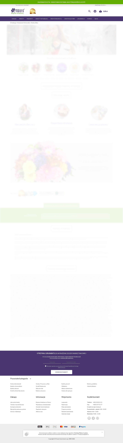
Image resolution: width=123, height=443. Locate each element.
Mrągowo (26, 298)
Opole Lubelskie (90, 299)
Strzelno (58, 331)
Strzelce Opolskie (56, 305)
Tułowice (61, 307)
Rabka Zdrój (47, 302)
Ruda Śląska (53, 276)
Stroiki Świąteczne (41, 386)
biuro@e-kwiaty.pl (96, 407)
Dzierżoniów (20, 291)
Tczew (39, 280)
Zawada (26, 310)
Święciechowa (80, 333)
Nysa (45, 283)
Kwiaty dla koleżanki (15, 384)
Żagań (89, 336)
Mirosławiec (94, 323)
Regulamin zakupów (41, 409)
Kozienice (56, 320)
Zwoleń (71, 310)
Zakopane (108, 308)
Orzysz (74, 326)
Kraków (19, 275)
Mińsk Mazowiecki (96, 283)
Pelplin (35, 327)
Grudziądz (33, 278)
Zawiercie (34, 282)
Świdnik (20, 285)
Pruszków (96, 279)
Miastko (91, 296)
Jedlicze (102, 317)
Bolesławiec (13, 285)
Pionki (30, 301)
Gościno (106, 315)
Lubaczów (68, 321)
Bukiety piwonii (66, 384)
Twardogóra (19, 334)
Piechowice (25, 301)
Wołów (16, 336)
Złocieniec (67, 336)
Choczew (42, 288)
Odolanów (35, 326)
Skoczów (84, 330)
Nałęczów (62, 298)
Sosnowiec (107, 275)
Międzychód (71, 323)
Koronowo (40, 320)
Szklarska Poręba (26, 333)
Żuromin (65, 310)
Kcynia (65, 318)
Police (78, 301)
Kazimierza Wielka (36, 294)
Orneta (64, 326)
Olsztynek (52, 326)
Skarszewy (78, 330)
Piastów (45, 327)
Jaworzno (39, 278)
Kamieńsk (49, 318)
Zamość (83, 279)
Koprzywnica (32, 320)
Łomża (88, 279)
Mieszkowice (13, 298)
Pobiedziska (75, 327)
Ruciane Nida (97, 302)
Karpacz (12, 294)
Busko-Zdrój (13, 288)
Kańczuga (55, 318)
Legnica (27, 278)
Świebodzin (101, 305)
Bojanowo (87, 311)
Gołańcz (83, 315)
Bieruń (48, 311)
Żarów (93, 336)
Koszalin (18, 278)
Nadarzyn (56, 298)
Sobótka (105, 330)
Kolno (97, 318)
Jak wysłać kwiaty (15, 402)
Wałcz (94, 307)
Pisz (60, 327)
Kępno (70, 318)
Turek (66, 307)
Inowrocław (54, 279)
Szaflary (90, 331)
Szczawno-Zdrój (14, 307)
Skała (51, 304)
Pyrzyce (41, 302)
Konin (84, 278)
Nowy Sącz (60, 278)
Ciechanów (55, 283)
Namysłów (69, 298)
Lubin (48, 279)
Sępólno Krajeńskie (42, 330)
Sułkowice (70, 331)
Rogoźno (95, 329)
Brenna (24, 312)
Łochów (26, 296)
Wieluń (73, 334)
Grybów (39, 317)
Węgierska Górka (55, 334)
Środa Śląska (55, 333)
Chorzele (52, 288)
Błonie (46, 286)
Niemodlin (82, 298)
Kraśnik (37, 295)
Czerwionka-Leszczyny (79, 314)
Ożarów (104, 326)
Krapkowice (31, 295)
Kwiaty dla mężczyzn (67, 391)
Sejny (34, 330)
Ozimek (13, 301)
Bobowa (51, 286)
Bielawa (25, 286)
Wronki (21, 336)
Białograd (12, 286)
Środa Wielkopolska (27, 305)
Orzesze (69, 326)
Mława (104, 323)
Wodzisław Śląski (75, 282)
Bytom (35, 276)
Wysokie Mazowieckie (67, 308)
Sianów (50, 330)
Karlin (108, 292)
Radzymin (60, 302)
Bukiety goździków (92, 384)
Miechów (52, 323)
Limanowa (100, 295)
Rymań (22, 330)
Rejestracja (65, 404)
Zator (42, 336)
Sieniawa (62, 330)
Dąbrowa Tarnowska (34, 289)
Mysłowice (79, 278)
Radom (101, 275)
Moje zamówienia (66, 407)
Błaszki (41, 286)
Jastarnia (56, 292)
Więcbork (84, 334)
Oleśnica (66, 299)
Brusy (28, 312)
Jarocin (48, 292)
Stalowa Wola (46, 280)
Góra (110, 315)
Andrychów (69, 285)
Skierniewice (67, 282)
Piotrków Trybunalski (64, 279)
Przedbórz (13, 302)
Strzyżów (64, 305)
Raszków (82, 329)
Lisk (18, 296)
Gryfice (25, 292)
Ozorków (98, 326)
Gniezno (12, 279)
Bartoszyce (91, 285)
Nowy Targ (44, 299)
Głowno (37, 315)
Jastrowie (92, 317)
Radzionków (75, 329)
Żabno (103, 308)
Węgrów (63, 334)
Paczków (18, 301)
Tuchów (12, 334)
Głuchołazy (50, 315)
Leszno (78, 279)
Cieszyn (80, 288)
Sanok (25, 304)
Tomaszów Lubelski (36, 307)
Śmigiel (49, 333)
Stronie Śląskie (40, 331)
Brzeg (98, 286)
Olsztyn (80, 275)
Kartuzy (18, 294)
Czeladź (108, 288)
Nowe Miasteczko (36, 299)
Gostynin (95, 315)
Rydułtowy (13, 330)
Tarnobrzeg (100, 282)
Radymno (68, 329)
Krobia (103, 320)
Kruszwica (13, 321)
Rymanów (13, 304)
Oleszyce (45, 326)
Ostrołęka (18, 282)
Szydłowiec (39, 333)
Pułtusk (48, 329)
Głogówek (48, 291)
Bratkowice (87, 286)
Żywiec (80, 310)
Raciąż (59, 329)
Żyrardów (31, 285)
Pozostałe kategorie (20, 378)
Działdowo (13, 315)
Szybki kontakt (93, 397)
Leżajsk (84, 295)
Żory (92, 279)
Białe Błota (19, 286)
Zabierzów (87, 308)
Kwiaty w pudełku (42, 18)
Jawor (97, 317)
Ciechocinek (74, 288)
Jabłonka (80, 317)
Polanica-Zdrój (72, 301)
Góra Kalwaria (73, 291)
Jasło (52, 292)
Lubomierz (90, 321)
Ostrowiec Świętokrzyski (22, 279)
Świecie (107, 305)
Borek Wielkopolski (101, 311)
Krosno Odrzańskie (45, 295)
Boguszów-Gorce (79, 311)
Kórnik (86, 320)
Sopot (15, 305)
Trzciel (43, 307)
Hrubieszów (62, 317)
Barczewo (29, 311)
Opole (97, 275)
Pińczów (56, 327)
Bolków (93, 311)
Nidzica (61, 324)
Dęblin (47, 289)
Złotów (84, 336)
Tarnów (108, 276)
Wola (11, 336)
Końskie (78, 294)
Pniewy (70, 327)
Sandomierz (19, 304)
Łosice (31, 296)
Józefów (34, 318)
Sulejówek (64, 331)
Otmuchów (109, 299)
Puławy (83, 282)
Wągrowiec (47, 334)
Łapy (101, 321)
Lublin (54, 275)
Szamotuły (102, 331)
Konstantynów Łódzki (22, 320)
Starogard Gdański (91, 282)
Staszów (22, 331)
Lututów (55, 296)
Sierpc (67, 330)
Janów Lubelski (41, 292)
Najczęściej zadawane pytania (18, 409)
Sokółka (110, 330)
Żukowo (108, 336)
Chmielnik (36, 288)
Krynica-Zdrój (54, 295)
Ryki (18, 330)
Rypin (26, 330)
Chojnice (25, 285)
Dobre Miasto (63, 289)
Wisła (90, 334)
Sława (72, 304)
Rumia (45, 282)
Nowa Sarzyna (81, 324)
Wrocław (24, 275)
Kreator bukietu (56, 18)
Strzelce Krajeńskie (45, 305)
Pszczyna (32, 302)
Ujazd (30, 334)
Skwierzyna (62, 304)
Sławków (94, 330)
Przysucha (26, 302)
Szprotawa (22, 307)
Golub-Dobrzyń (76, 315)
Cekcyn (95, 312)
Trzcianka (93, 333)
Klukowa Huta (71, 294)
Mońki (12, 324)
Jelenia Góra (67, 278)
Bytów (25, 288)
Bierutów (53, 311)
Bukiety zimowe (14, 388)
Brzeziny (57, 312)
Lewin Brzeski (42, 321)
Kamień (44, 318)
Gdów (26, 291)
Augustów (75, 285)
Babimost (109, 310)
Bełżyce (35, 311)
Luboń (41, 296)
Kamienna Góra (97, 292)
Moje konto (66, 397)
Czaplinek (91, 288)
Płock (89, 276)
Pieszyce (50, 327)
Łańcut (74, 295)
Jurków (70, 292)
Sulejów (90, 305)
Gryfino (30, 292)
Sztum (28, 307)
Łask (104, 321)
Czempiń (64, 314)
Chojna (47, 288)
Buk (62, 312)
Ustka (70, 307)
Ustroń (75, 307)
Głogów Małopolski (39, 291)
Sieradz (41, 283)
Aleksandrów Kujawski (89, 310)
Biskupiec (63, 311)
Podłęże (60, 301)
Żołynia (103, 336)
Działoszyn (109, 289)
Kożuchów (81, 320)
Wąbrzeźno (40, 334)
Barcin (24, 311)
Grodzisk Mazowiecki (101, 291)
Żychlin (12, 337)
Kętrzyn (47, 294)
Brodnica (93, 286)
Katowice (59, 275)
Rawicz (87, 329)
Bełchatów (78, 280)
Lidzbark (58, 321)
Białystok (65, 275)
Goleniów (61, 291)
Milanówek (77, 323)
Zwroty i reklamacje (15, 411)
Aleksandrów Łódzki (101, 310)
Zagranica (81, 18)
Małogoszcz (81, 296)
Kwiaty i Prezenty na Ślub (42, 384)
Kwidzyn (69, 295)
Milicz (82, 323)
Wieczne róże (39, 388)
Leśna (36, 321)
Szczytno (18, 333)
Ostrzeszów (92, 326)
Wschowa (58, 308)
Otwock (61, 283)
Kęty (43, 294)
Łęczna (20, 323)
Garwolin (31, 315)
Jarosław (47, 285)
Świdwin (95, 305)
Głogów (104, 278)
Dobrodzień (71, 289)
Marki (86, 296)
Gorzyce (87, 291)
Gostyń (101, 315)
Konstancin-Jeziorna (86, 294)
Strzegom (47, 331)
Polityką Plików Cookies (81, 433)
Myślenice (32, 298)
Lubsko (45, 296)
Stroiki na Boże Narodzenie (17, 391)
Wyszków (76, 308)
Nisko (100, 298)
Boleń (81, 286)
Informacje (40, 397)
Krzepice (19, 321)
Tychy (59, 276)
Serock (41, 304)
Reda (91, 329)
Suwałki (32, 279)
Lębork (79, 295)
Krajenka (91, 320)
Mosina (16, 324)
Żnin (56, 310)
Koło (106, 318)
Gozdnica (92, 291)
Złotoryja (78, 336)
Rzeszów (12, 276)
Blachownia (70, 311)
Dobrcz (93, 314)
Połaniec (65, 301)
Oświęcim (56, 285)
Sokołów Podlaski (103, 304)
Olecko (41, 326)
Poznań (29, 275)
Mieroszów (58, 323)
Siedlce (73, 278)
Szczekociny (109, 331)
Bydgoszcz (44, 275)
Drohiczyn (104, 314)
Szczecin (38, 275)
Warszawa (13, 275)
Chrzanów (58, 288)
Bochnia (56, 286)
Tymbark (25, 334)
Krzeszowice (62, 295)
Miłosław (87, 323)
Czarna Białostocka (100, 288)
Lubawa (84, 321)
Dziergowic (13, 291)
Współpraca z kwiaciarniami (43, 404)
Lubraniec (96, 321)
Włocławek (102, 276)
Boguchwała (75, 286)
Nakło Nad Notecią (48, 324)
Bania (80, 285)
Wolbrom (34, 308)
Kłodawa (79, 318)
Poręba (103, 327)
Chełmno (30, 288)
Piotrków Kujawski (38, 301)
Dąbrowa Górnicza (78, 276)
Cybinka (85, 288)
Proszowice (26, 329)
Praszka (12, 329)
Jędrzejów (28, 318)
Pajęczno (19, 327)
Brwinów (33, 312)
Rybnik (47, 276)
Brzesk (102, 286)
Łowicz (41, 323)
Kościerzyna (96, 294)
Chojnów (18, 314)
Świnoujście (74, 283)
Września (52, 308)
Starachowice (59, 282)
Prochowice (18, 329)
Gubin (34, 292)
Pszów (43, 329)
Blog (96, 18)
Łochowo (30, 323)
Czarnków (46, 314)
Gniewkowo (63, 315)
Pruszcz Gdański (97, 301)
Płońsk (45, 301)
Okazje (14, 18)
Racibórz (12, 282)
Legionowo (108, 280)
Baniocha (19, 311)
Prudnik (90, 301)
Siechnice (46, 304)
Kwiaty (21, 18)
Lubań (73, 321)
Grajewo (23, 317)
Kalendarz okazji (66, 414)
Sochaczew (83, 304)
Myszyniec (50, 298)
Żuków (60, 310)
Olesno (61, 299)
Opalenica (58, 326)
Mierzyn (64, 323)
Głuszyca (56, 315)
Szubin (33, 333)
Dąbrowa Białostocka (22, 289)
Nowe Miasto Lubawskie (23, 299)
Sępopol (36, 304)
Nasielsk (56, 324)
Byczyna (20, 288)
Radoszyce (54, 302)
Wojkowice (107, 334)
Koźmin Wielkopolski (65, 320)
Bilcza (58, 311)
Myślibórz (38, 298)
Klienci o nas (39, 411)
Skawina (56, 304)
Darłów (43, 289)
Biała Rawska (98, 285)
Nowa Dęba (67, 324)
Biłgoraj (30, 286)
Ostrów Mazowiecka (82, 326)
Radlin (63, 329)
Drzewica (95, 289)
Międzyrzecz (97, 296)
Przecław (104, 301)
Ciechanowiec (66, 288)
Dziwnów (25, 315)
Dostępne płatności (15, 407)
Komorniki (13, 320)
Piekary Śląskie (100, 280)
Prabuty (108, 327)
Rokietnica (102, 329)
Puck (36, 302)
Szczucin (12, 333)
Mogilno (109, 323)
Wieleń (68, 334)
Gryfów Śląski (45, 317)
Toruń (84, 275)
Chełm (104, 279)
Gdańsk (50, 275)
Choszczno (31, 314)
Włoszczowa (28, 308)
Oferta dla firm (69, 18)
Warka (34, 334)
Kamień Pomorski (87, 292)
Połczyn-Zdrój (90, 327)
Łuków (50, 296)
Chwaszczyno (38, 314)
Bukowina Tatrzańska (69, 312)
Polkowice (84, 301)
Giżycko (31, 291)
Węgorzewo (100, 307)
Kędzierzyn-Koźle (55, 280)
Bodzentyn (62, 286)
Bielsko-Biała (28, 276)
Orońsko (97, 299)
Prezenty (30, 18)
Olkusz (71, 299)
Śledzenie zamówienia (67, 411)
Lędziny (49, 321)
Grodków (29, 317)
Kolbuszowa (91, 318)
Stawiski (27, 331)
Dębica (25, 283)
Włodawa (100, 334)
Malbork (36, 285)
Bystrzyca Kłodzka (87, 312)
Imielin (75, 317)
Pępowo (40, 327)
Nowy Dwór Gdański (104, 324)
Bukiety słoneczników (16, 386)
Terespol (87, 333)
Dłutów (56, 289)
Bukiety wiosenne (40, 391)
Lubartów (78, 321)
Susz (75, 331)
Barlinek (85, 285)
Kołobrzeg (35, 283)
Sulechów (79, 305)
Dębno (51, 289)
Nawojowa (75, 298)
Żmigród (98, 336)
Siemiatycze (56, 330)
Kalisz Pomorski (77, 292)
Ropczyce (108, 329)
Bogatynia (68, 286)
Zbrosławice (60, 336)
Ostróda (103, 299)
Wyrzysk (26, 336)
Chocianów (106, 312)
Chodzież (12, 314)
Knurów (42, 285)
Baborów (13, 311)
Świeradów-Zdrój (71, 333)
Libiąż (53, 321)
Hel (57, 317)
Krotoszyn (109, 320)
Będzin (89, 280)
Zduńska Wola (81, 283)
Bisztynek (36, 286)
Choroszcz (24, 314)
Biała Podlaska (70, 280)
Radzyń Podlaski (68, 302)
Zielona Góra (41, 276)
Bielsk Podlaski (42, 311)
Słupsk (44, 278)
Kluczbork (64, 294)
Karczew (104, 292)
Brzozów (107, 286)
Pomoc (89, 18)
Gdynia (71, 275)
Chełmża (100, 312)
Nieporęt (95, 298)
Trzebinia (55, 307)
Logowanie (64, 402)
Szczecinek (67, 283)
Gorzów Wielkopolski (67, 276)
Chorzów (12, 278)
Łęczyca (25, 323)
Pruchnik (32, 329)
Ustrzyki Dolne (82, 307)
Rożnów (90, 302)
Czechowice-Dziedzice (55, 314)
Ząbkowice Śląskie (95, 308)
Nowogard (51, 299)
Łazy (16, 323)
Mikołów (88, 283)
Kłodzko (58, 294)
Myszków (44, 298)
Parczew (25, 327)
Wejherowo (51, 282)
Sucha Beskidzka (71, 305)
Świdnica (84, 280)
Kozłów (25, 295)
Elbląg (85, 276)
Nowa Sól (104, 283)
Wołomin (46, 308)
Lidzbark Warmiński (91, 295)
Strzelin (53, 331)
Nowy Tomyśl (13, 326)
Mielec (35, 280)
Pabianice (73, 279)
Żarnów (21, 310)
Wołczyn (40, 308)
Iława (67, 317)
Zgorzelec (46, 310)
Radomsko (19, 283)
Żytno (75, 310)
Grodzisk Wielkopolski (16, 292)
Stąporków (36, 305)
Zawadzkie (47, 336)
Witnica (12, 308)
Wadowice (89, 307)
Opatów (76, 299)
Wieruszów (79, 334)
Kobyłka (85, 318)
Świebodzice (62, 333)
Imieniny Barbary (91, 386)
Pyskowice (54, 329)
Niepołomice (89, 298)
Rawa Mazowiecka (78, 302)
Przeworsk (19, 302)
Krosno (29, 283)
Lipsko (63, 321)
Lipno (105, 295)
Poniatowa (97, 327)
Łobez (21, 296)
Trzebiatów (49, 307)
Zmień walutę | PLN (100, 5)
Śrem (19, 305)
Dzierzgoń (19, 315)
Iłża (71, 317)
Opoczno (82, 299)
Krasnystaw (98, 320)
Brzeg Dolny (40, 312)
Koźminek (74, 320)
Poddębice (82, 327)
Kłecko (74, 318)
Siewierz (72, 330)
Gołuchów (89, 315)
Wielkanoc (64, 386)
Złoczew (73, 336)
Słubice (77, 304)
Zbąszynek (32, 310)
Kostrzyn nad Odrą (105, 294)
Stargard (109, 278)
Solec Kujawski (15, 331)
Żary (52, 285)
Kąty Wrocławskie (25, 294)
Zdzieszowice (39, 310)
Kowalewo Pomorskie (16, 295)
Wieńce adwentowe (67, 388)
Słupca (100, 330)
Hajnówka (53, 317)
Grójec (34, 317)
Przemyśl (63, 280)
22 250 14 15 (19, 5)
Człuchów (13, 289)
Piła (88, 278)
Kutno (49, 283)
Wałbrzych (95, 276)
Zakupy (13, 397)
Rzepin (30, 330)
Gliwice (18, 276)
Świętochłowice (26, 282)
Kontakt (26, 5)
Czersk (70, 314)
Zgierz (93, 280)
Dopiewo (98, 314)
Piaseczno (40, 282)
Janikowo (85, 317)
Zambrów (37, 336)
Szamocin (95, 331)
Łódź (33, 275)
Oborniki (29, 326)
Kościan (46, 320)
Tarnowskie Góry (27, 280)
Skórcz (89, 330)
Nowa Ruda (74, 324)
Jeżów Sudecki (21, 318)
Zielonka (52, 310)
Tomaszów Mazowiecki (16, 280)
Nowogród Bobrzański (92, 324)
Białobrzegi (106, 285)
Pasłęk (30, 327)
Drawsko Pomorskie (80, 289)
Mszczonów (22, 324)
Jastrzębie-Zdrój (51, 278)
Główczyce (43, 315)
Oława (56, 299)
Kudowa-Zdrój (26, 321)
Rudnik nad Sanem (106, 302)
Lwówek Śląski (62, 296)
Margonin (46, 323)
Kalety (39, 318)
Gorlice (66, 291)
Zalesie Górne (14, 310)
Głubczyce (55, 291)
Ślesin (44, 333)
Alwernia (62, 285)
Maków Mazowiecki (72, 296)
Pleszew (64, 327)
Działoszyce (102, 289)
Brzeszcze (51, 312)
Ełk (101, 279)
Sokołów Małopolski (92, 304)
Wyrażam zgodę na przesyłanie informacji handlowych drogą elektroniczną (62, 366)
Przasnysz (38, 329)
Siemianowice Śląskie (95, 278)
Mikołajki (20, 298)
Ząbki (81, 308)
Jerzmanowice (64, 292)
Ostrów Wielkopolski (40, 279)
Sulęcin (85, 305)
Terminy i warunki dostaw (17, 404)
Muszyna (39, 324)
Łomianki (36, 323)
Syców (85, 331)
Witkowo (94, 334)
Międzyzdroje (105, 296)
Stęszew (33, 331)
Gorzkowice (81, 291)
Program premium (66, 409)
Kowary (51, 320)
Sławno (68, 304)
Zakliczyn (31, 336)
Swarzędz (80, 331)
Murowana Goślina (31, 324)
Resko (85, 302)
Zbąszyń (53, 336)
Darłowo (88, 314)
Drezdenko (89, 289)
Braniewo (18, 312)
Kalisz (22, 278)
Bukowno (78, 312)
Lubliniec (36, 296)
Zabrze (22, 276)
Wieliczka (107, 307)
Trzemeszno (100, 333)
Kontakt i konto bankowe (42, 407)
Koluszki (102, 318)
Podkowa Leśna (52, 301)
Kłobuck (52, 294)
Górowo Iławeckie (15, 317)
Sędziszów (30, 304)
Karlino (61, 318)
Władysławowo (19, 308)
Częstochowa (91, 275)
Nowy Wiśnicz (22, 326)
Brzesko (46, 312)
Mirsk (100, 323)
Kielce (75, 275)
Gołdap (69, 315)
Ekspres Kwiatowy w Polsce (43, 402)
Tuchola (106, 333)
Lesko (32, 321)
